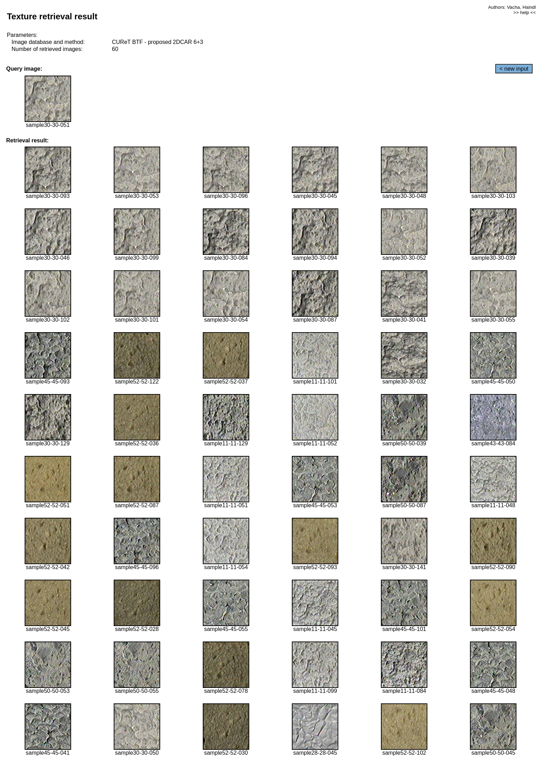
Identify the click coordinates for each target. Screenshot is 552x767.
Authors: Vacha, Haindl (512, 7)
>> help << (524, 12)
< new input (514, 69)
